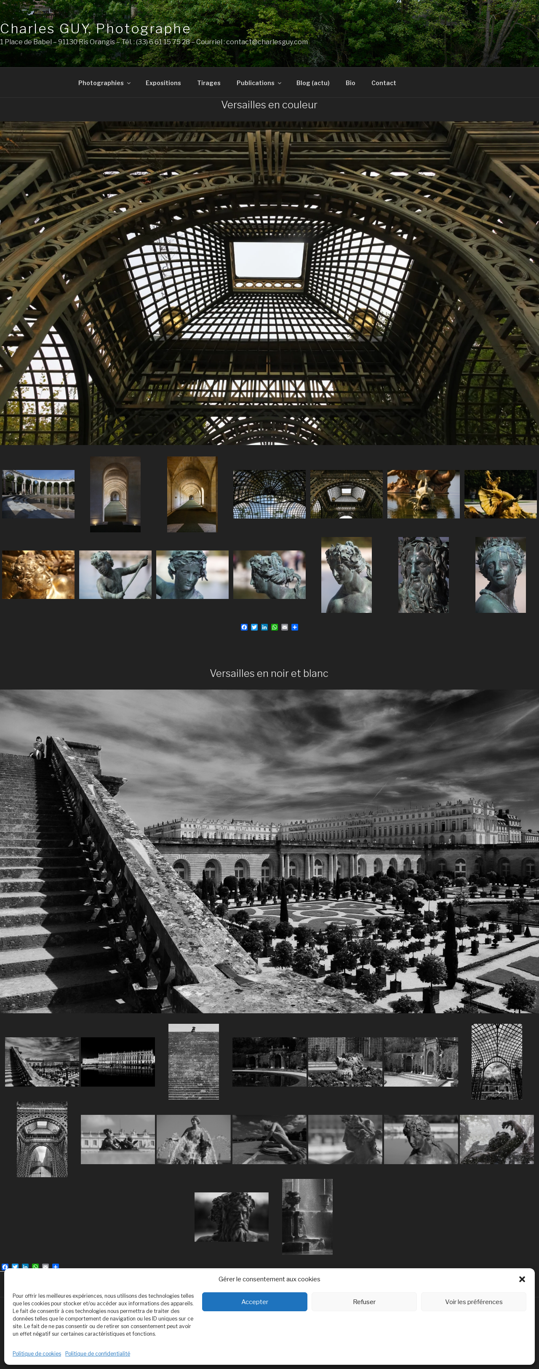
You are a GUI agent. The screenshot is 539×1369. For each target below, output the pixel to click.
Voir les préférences (474, 1302)
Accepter (254, 1302)
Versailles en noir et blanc (269, 673)
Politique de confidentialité (97, 1353)
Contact (383, 82)
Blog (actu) (313, 82)
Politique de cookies (37, 1353)
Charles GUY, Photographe (95, 28)
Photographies (105, 82)
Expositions (163, 82)
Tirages (209, 82)
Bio (350, 82)
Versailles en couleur (269, 105)
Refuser (364, 1302)
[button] (522, 1279)
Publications (260, 82)
